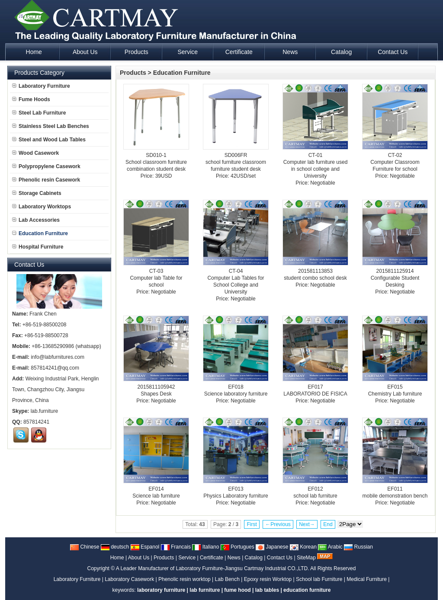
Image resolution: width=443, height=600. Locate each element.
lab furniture (204, 590)
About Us (138, 558)
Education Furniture (182, 72)
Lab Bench (227, 579)
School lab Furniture (319, 579)
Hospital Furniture (37, 247)
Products (133, 72)
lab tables (267, 590)
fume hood (237, 590)
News (234, 558)
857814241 (36, 422)
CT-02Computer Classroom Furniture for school (394, 162)
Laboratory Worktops (41, 207)
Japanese (272, 547)
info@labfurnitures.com (57, 357)
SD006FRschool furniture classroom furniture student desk (235, 162)
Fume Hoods (31, 99)
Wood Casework (35, 153)
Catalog (254, 558)
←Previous (278, 524)
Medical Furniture (367, 579)
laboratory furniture (161, 590)
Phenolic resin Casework (46, 180)
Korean (303, 547)
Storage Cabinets (36, 193)
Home (117, 558)
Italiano (205, 547)
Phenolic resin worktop (184, 579)
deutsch (115, 547)
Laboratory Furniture (41, 86)
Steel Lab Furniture (39, 113)
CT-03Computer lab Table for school (156, 278)
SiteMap (306, 558)
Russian (358, 547)
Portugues (237, 547)
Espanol (145, 547)
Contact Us (279, 558)
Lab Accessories (36, 220)
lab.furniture (44, 411)
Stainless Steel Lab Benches (50, 126)
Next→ (307, 524)
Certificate (211, 558)
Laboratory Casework (129, 579)
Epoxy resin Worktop (268, 579)
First (252, 524)
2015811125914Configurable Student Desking (395, 278)
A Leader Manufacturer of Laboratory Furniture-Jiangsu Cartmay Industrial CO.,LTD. (212, 568)
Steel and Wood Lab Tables (49, 140)
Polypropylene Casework (46, 166)
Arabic (330, 547)
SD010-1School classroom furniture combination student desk (156, 162)
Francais (176, 547)
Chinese (84, 547)
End (327, 524)
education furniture (307, 590)
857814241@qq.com (55, 368)
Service (187, 558)
